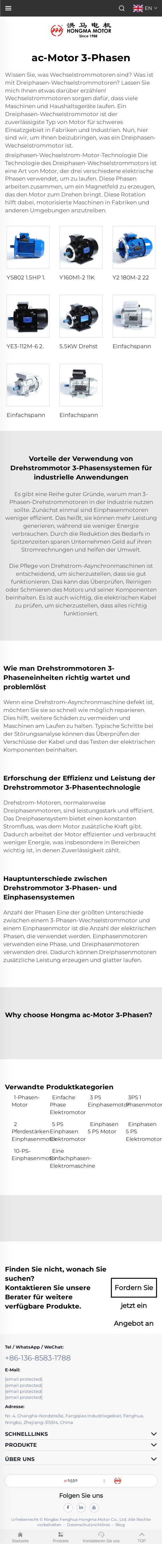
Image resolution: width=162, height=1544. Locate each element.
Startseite (20, 1536)
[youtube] (94, 1508)
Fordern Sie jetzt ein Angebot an (134, 1291)
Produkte (60, 1536)
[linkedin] (81, 1508)
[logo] (81, 29)
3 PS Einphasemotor (103, 1101)
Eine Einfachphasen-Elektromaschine (65, 1158)
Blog (120, 1524)
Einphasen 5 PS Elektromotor (141, 1131)
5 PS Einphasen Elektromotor (65, 1131)
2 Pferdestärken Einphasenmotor (27, 1131)
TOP (141, 1536)
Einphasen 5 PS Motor (103, 1128)
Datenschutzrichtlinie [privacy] (88, 1524)
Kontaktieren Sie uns (101, 1536)
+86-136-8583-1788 (38, 1358)
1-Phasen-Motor (26, 1101)
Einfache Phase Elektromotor (65, 1104)
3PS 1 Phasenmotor (141, 1101)
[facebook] (68, 1508)
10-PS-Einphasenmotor (27, 1154)
